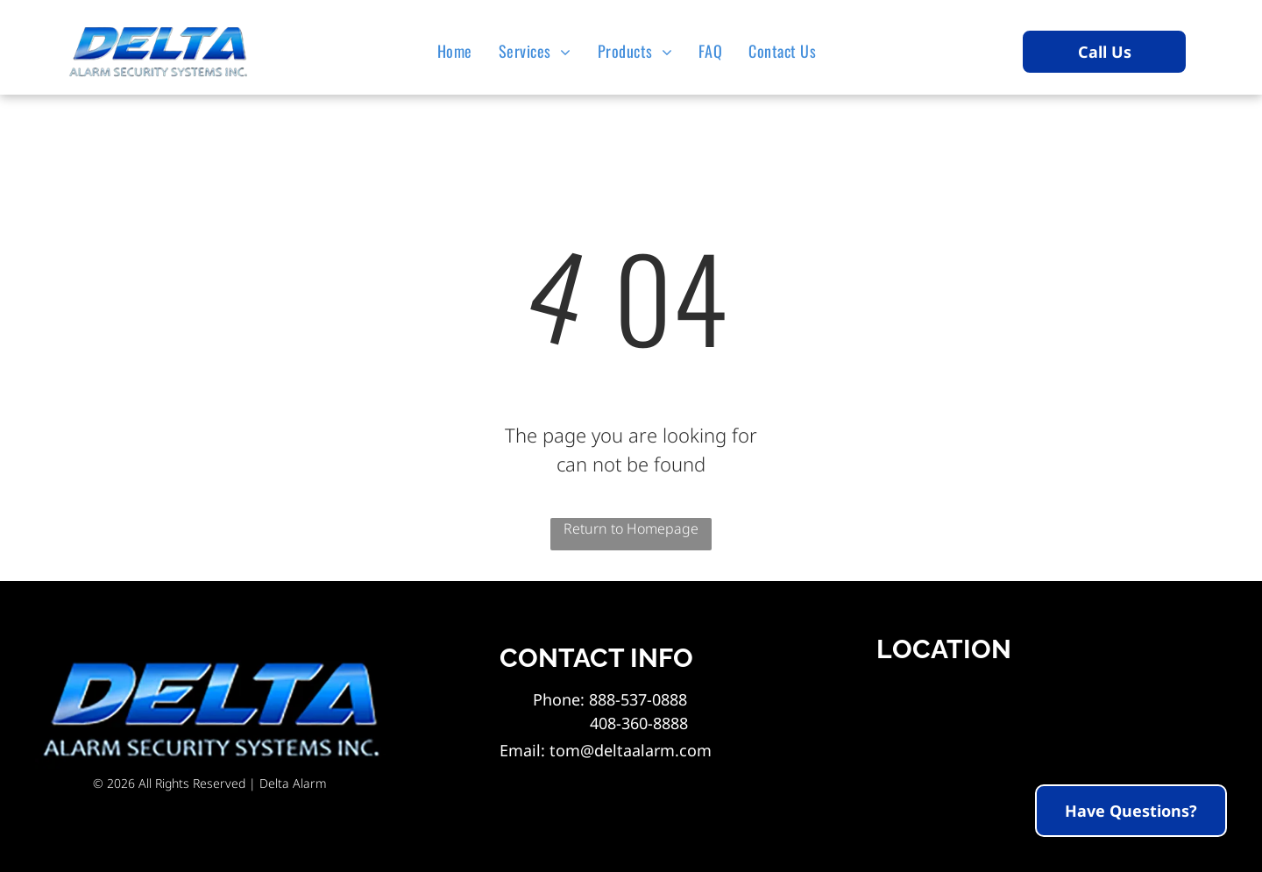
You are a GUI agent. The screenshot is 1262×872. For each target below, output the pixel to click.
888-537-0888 (638, 699)
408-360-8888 (610, 723)
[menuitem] (459, 50)
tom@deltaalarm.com (630, 750)
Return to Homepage (631, 528)
